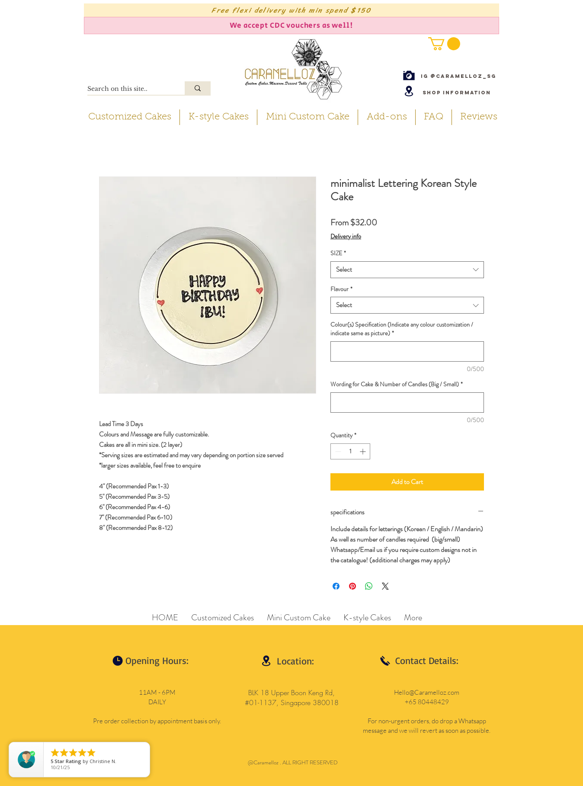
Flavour (341, 289)
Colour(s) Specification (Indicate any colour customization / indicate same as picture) (401, 329)
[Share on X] (385, 586)
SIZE (338, 253)
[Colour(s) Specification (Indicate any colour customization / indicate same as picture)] (407, 351)
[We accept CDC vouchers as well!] (291, 25)
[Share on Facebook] (336, 586)
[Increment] (363, 451)
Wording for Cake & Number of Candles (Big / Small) (396, 384)
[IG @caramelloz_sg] (458, 76)
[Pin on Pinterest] (352, 586)
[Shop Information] (456, 92)
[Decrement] (337, 451)
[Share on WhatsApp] (369, 586)
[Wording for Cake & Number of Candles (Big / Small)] (407, 402)
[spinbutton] (350, 451)
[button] (444, 43)
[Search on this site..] (127, 89)
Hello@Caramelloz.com (426, 692)
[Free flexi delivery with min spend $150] (291, 10)
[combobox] (407, 269)
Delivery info (345, 236)
